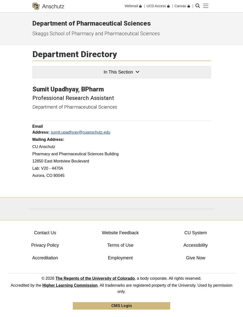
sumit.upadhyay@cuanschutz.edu (80, 132)
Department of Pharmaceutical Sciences (91, 23)
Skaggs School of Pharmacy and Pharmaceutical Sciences (96, 34)
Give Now (195, 257)
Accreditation (45, 257)
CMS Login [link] (121, 305)
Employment (120, 257)
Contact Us (45, 232)
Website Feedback (120, 232)
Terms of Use (120, 245)
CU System (195, 232)
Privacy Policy (45, 245)
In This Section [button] (121, 72)
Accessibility (196, 245)
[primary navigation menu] (206, 6)
